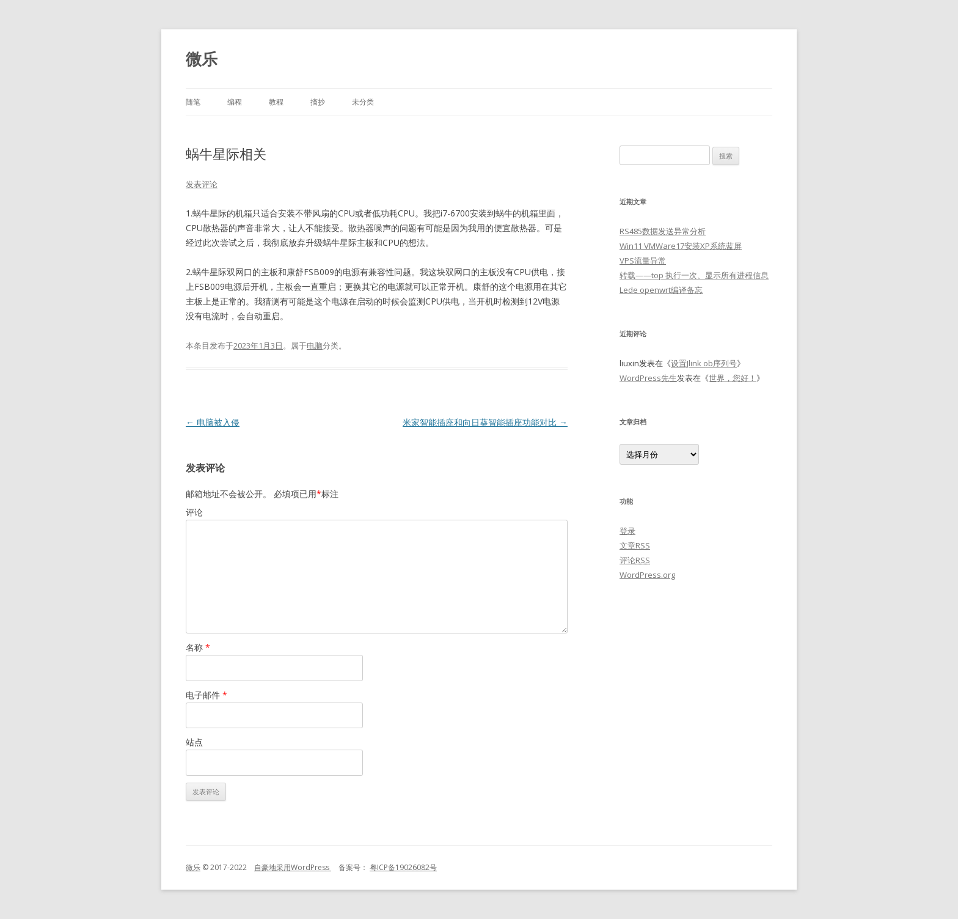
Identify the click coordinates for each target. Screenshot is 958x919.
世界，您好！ (732, 377)
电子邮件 (206, 695)
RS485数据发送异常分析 (663, 231)
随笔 (193, 102)
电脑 (315, 345)
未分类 (363, 102)
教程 (276, 102)
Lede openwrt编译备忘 (661, 289)
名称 (198, 647)
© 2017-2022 (227, 867)
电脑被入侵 (213, 422)
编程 (234, 102)
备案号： (349, 867)
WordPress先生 (648, 377)
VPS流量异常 (643, 260)
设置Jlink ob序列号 (704, 363)
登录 (627, 530)
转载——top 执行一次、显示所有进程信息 (694, 275)
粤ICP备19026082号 (403, 867)
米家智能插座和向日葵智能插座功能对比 (485, 422)
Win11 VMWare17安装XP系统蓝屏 (681, 245)
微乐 (202, 59)
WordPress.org (647, 574)
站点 (194, 742)
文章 (635, 545)
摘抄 (317, 102)
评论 (194, 512)
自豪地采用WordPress (292, 867)
